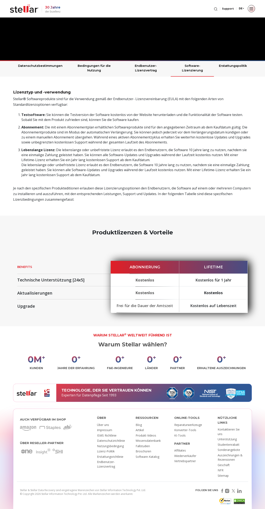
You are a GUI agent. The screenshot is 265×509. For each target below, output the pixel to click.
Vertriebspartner (185, 461)
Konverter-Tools (185, 430)
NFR (220, 470)
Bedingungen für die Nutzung (94, 68)
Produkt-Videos (146, 435)
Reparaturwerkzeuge (188, 425)
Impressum (104, 430)
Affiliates (180, 450)
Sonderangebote (229, 450)
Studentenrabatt (228, 445)
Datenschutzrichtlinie (111, 441)
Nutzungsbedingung (110, 446)
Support (228, 8)
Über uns (103, 425)
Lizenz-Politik (106, 451)
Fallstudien (143, 446)
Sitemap (223, 476)
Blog (139, 425)
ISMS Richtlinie (107, 435)
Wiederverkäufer (185, 456)
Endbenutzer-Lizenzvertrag (146, 68)
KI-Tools (180, 435)
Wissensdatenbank (148, 441)
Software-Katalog (147, 457)
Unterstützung (227, 439)
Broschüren (143, 451)
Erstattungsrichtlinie (110, 457)
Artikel (140, 430)
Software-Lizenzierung (192, 68)
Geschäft (224, 465)
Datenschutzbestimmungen (40, 66)
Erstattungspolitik (233, 66)
